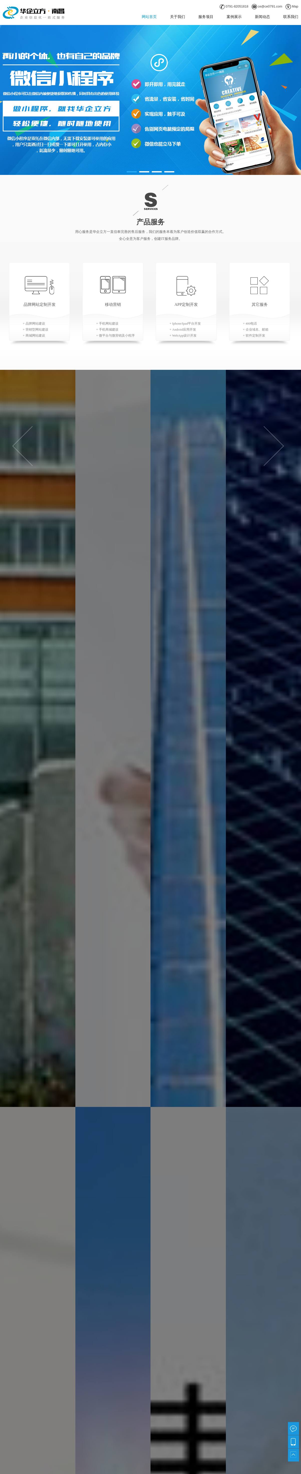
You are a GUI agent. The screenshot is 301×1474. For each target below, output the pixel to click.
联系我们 (290, 17)
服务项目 (205, 17)
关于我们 (177, 17)
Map (295, 6)
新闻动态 (262, 17)
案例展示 (234, 17)
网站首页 (149, 17)
